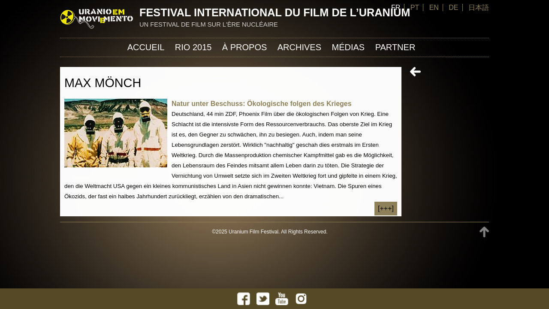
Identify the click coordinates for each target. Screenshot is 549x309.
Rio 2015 (193, 47)
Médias (348, 47)
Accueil (146, 47)
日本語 (478, 7)
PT (414, 7)
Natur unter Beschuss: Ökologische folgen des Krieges (262, 103)
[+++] (386, 208)
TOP (484, 232)
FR (395, 7)
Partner (395, 47)
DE (453, 7)
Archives (299, 47)
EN (434, 7)
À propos (244, 47)
